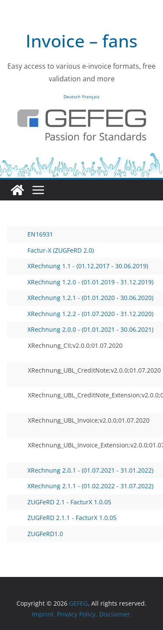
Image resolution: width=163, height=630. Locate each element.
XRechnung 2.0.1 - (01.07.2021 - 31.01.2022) (82, 470)
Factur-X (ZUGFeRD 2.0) (53, 250)
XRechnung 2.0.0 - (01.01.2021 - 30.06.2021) (82, 329)
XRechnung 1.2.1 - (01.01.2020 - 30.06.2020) (82, 297)
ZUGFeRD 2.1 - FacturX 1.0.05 (61, 502)
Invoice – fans (81, 41)
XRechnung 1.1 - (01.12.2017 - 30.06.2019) (80, 266)
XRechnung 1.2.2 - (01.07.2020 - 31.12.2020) (82, 314)
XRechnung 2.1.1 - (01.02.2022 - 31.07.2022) (82, 486)
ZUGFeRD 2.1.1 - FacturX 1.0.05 (64, 517)
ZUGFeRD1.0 (37, 534)
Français (91, 97)
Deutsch (71, 97)
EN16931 (32, 234)
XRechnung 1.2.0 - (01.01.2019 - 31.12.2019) (82, 282)
